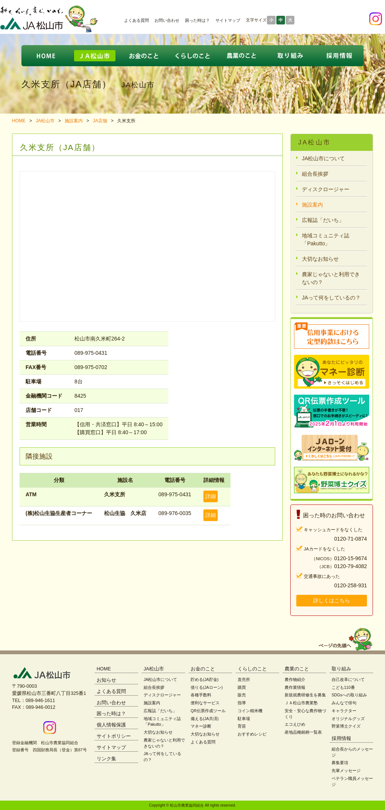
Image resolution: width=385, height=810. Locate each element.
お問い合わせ (167, 20)
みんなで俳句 (344, 703)
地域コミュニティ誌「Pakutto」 (325, 239)
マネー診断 (201, 726)
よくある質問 (136, 20)
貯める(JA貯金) (204, 679)
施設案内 (74, 120)
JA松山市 (45, 120)
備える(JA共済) (204, 718)
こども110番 (343, 687)
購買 (242, 687)
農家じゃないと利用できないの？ (331, 278)
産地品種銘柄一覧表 (303, 732)
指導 (242, 703)
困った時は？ (197, 20)
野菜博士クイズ (346, 726)
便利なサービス (205, 703)
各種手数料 (201, 695)
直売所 (244, 679)
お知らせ (106, 680)
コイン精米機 (250, 710)
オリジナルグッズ (348, 718)
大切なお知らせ (320, 259)
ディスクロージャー (325, 189)
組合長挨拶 (315, 174)
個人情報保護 (111, 725)
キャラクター (344, 710)
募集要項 (340, 762)
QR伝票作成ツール (208, 710)
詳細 (210, 496)
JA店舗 (100, 120)
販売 (242, 695)
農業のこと (297, 669)
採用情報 (341, 738)
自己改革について (348, 679)
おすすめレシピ (252, 734)
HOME (19, 120)
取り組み (341, 669)
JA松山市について (323, 158)
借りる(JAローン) (207, 687)
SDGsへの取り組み (349, 695)
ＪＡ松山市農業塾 (301, 703)
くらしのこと (252, 669)
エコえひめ (295, 724)
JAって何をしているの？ (331, 298)
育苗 (242, 726)
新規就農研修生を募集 (305, 695)
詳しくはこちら (331, 600)
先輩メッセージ (346, 770)
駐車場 (244, 718)
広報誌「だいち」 (323, 220)
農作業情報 (295, 687)
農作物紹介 (295, 679)
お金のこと (203, 669)
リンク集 (106, 758)
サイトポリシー (114, 736)
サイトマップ (227, 20)
